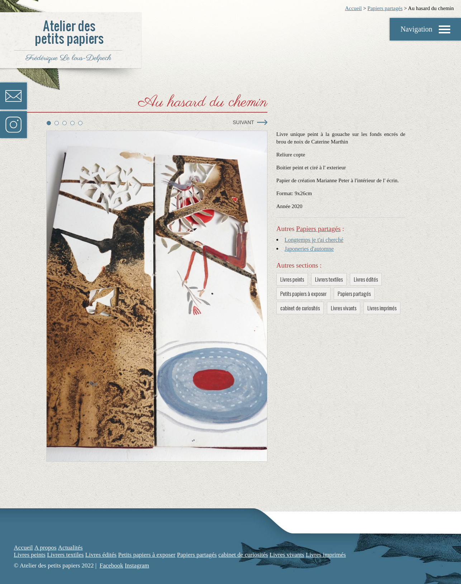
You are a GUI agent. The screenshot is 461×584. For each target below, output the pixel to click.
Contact (13, 96)
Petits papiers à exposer (303, 293)
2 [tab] (56, 123)
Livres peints (292, 279)
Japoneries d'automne (309, 249)
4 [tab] (72, 123)
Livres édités (366, 279)
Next (262, 122)
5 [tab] (80, 123)
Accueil (353, 8)
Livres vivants (343, 308)
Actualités (70, 547)
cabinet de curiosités (300, 308)
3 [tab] (64, 123)
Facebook (111, 565)
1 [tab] (49, 123)
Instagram (13, 124)
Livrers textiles (329, 279)
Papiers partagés (385, 8)
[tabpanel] (157, 296)
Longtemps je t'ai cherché (314, 240)
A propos (45, 547)
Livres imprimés (381, 308)
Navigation (416, 29)
